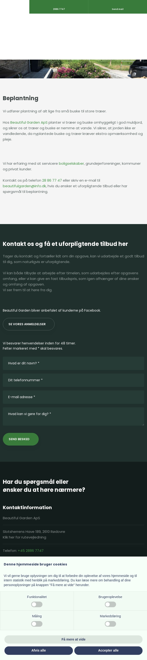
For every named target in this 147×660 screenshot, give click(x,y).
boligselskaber (71, 163)
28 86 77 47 (52, 180)
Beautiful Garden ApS (29, 122)
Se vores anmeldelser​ (27, 324)
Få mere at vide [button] (74, 639)
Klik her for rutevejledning (24, 537)
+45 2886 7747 (31, 550)
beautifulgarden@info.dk (24, 185)
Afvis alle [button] (38, 650)
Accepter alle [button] (108, 650)
